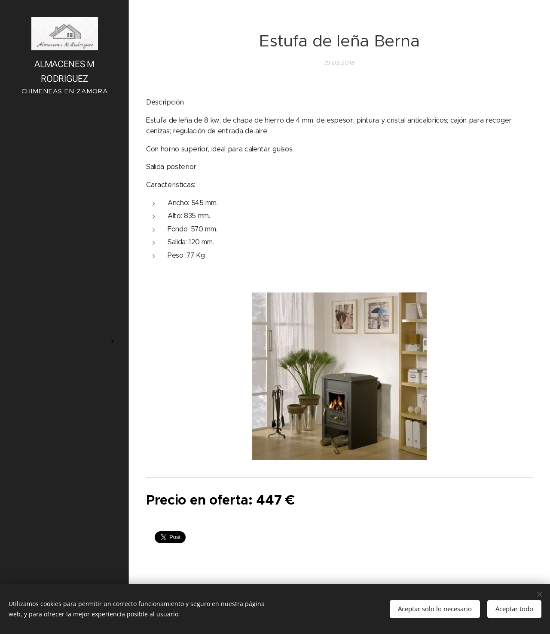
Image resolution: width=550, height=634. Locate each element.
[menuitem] (64, 300)
